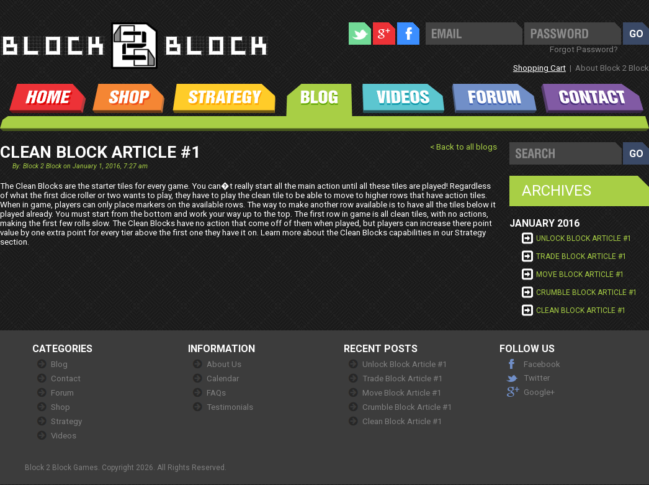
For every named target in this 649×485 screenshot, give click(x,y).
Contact (66, 378)
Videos (63, 435)
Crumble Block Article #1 (586, 292)
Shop (60, 407)
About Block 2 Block (612, 68)
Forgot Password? (584, 49)
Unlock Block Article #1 (584, 238)
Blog (59, 364)
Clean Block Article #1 (581, 310)
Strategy (66, 421)
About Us (224, 364)
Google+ (539, 392)
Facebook (542, 364)
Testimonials (230, 407)
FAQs (216, 392)
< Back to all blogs (463, 147)
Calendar (223, 378)
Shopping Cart (539, 68)
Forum (62, 392)
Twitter (537, 378)
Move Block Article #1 (580, 274)
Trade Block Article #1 (581, 256)
